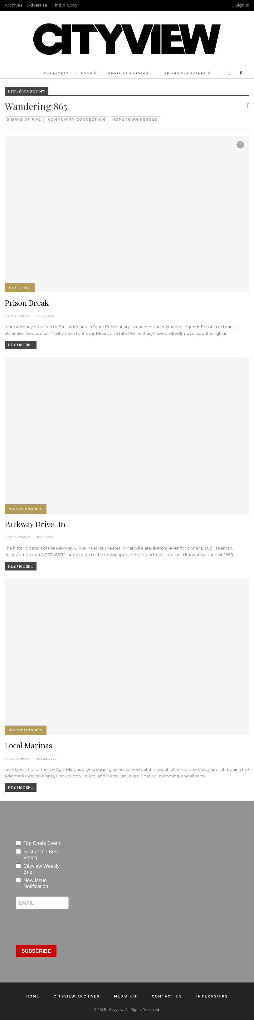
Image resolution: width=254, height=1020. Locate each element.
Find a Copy (64, 5)
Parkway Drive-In (35, 524)
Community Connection (76, 120)
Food (86, 73)
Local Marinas (28, 745)
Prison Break (27, 303)
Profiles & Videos (128, 73)
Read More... (20, 344)
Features (19, 287)
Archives (13, 5)
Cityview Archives (76, 996)
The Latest (56, 73)
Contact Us (167, 996)
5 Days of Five (24, 120)
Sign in (240, 5)
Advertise (37, 5)
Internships (212, 996)
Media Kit (126, 996)
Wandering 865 (25, 508)
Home (32, 996)
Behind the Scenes (185, 73)
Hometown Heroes (135, 120)
